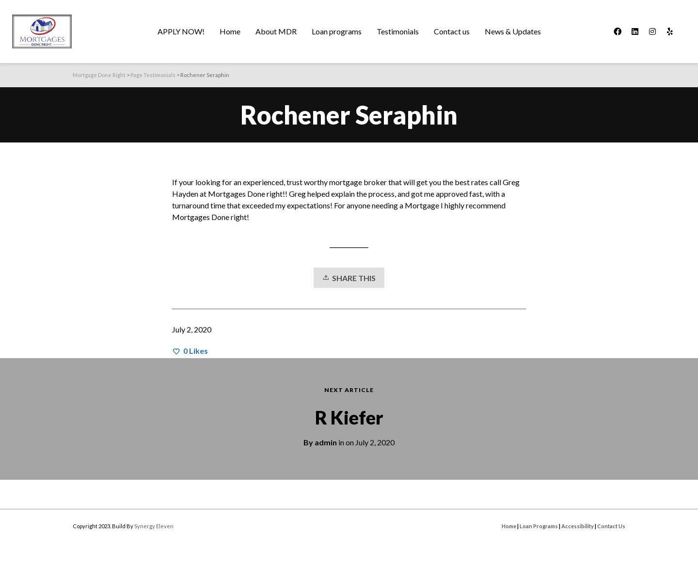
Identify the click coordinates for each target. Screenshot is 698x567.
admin (326, 442)
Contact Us (611, 526)
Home (509, 526)
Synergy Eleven (154, 526)
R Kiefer (349, 417)
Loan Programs (539, 526)
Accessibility (577, 526)
